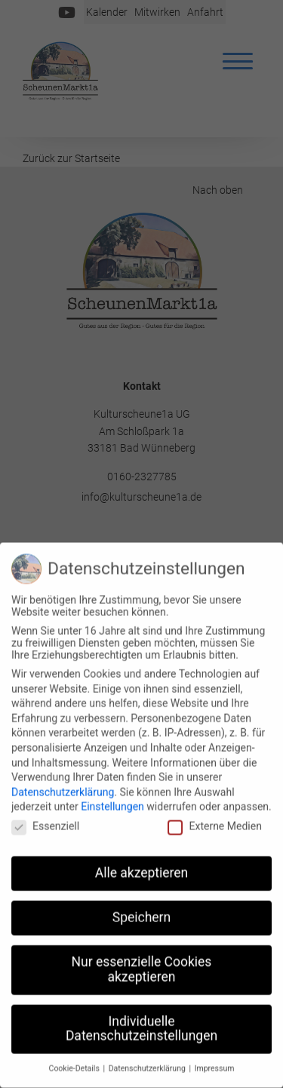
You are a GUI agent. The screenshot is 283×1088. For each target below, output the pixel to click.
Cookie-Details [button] (75, 1065)
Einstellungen (112, 803)
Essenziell (45, 822)
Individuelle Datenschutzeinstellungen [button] (141, 1025)
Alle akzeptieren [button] (142, 869)
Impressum (215, 1065)
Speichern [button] (141, 913)
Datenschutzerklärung (62, 788)
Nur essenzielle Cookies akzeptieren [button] (142, 966)
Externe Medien (214, 822)
